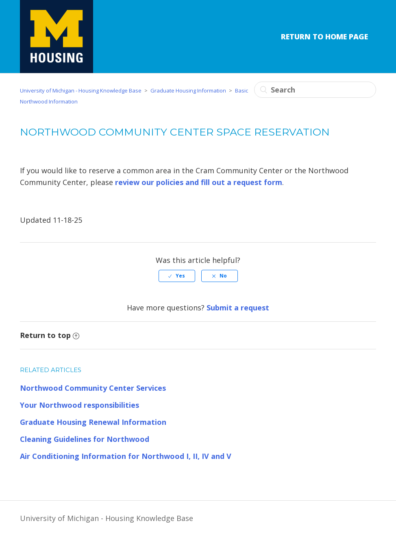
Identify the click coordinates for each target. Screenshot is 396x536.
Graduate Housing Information (188, 90)
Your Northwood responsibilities (79, 405)
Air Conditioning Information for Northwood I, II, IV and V (125, 456)
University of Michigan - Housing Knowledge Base (80, 90)
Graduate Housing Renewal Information (93, 422)
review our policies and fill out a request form (198, 182)
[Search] (315, 90)
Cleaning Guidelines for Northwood (84, 439)
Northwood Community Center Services (93, 388)
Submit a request (238, 307)
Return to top (49, 335)
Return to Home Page (324, 36)
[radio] (177, 276)
